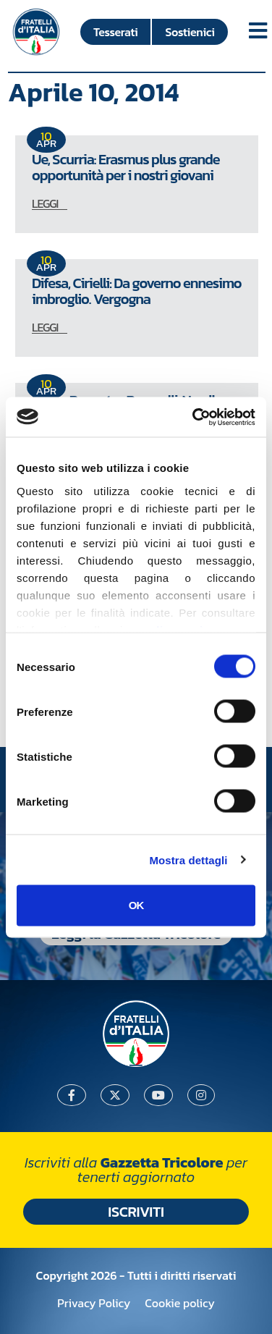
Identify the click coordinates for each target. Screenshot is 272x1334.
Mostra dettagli (188, 859)
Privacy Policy (93, 1303)
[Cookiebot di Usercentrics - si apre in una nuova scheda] (193, 417)
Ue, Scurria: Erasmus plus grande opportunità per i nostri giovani (125, 167)
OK (136, 905)
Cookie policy (179, 1303)
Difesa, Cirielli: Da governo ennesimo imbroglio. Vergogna (137, 291)
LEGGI (45, 203)
